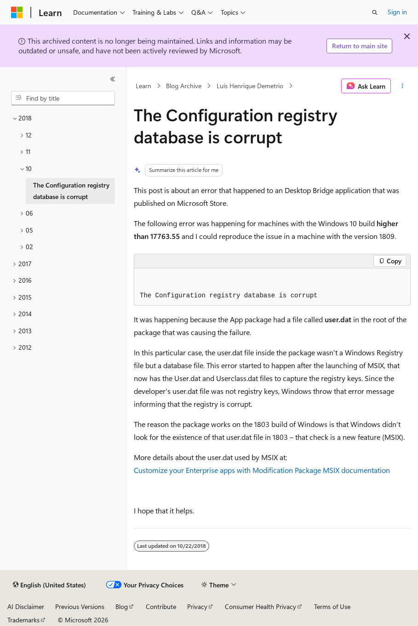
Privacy (197, 606)
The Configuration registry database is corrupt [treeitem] (71, 191)
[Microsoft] (17, 12)
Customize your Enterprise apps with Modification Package (227, 470)
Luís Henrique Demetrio (250, 85)
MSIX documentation (356, 470)
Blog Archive (183, 85)
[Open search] (375, 12)
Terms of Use (332, 606)
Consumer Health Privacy (260, 606)
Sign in (397, 11)
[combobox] (63, 98)
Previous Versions (79, 606)
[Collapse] (112, 79)
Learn (143, 85)
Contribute (161, 606)
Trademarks (23, 619)
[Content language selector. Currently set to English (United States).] (49, 585)
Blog (121, 606)
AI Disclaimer (25, 606)
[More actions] (403, 86)
